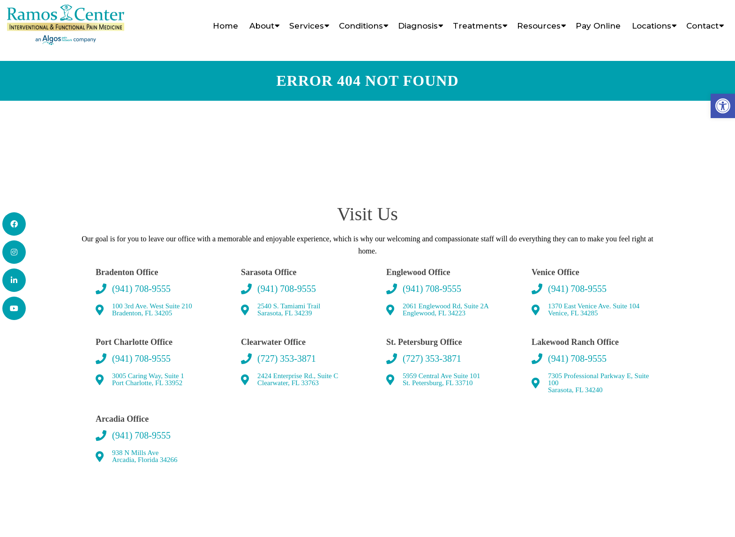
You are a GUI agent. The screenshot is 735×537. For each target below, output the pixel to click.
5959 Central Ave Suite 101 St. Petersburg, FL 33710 (441, 380)
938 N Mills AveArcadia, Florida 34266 (145, 456)
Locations (651, 25)
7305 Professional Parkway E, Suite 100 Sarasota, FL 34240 (598, 383)
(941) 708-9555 (141, 288)
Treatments (477, 25)
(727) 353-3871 (286, 358)
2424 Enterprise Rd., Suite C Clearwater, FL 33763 (297, 380)
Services (306, 25)
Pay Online (598, 25)
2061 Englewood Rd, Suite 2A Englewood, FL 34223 (446, 310)
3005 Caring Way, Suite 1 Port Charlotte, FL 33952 (148, 380)
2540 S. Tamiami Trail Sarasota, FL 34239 (289, 310)
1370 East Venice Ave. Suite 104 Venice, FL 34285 (593, 310)
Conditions (361, 25)
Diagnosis (418, 25)
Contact (702, 25)
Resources (539, 25)
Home (225, 25)
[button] (723, 106)
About (261, 25)
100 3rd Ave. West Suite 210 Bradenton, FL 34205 (152, 310)
